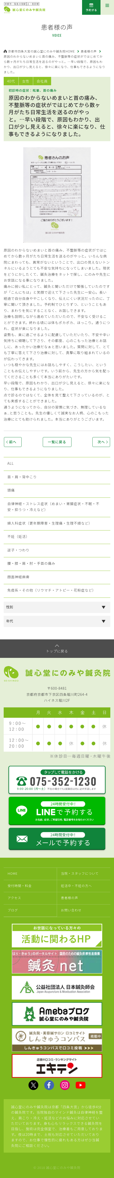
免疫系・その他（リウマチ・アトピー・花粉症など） (51, 590)
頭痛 (11, 490)
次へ (101, 441)
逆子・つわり (18, 549)
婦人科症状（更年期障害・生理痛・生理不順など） (49, 523)
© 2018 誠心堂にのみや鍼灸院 (56, 1167)
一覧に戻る (57, 441)
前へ (12, 441)
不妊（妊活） (18, 536)
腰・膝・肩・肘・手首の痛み (31, 563)
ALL (10, 463)
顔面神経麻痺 (18, 576)
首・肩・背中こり (22, 476)
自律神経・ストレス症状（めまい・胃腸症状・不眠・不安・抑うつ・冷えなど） (53, 506)
